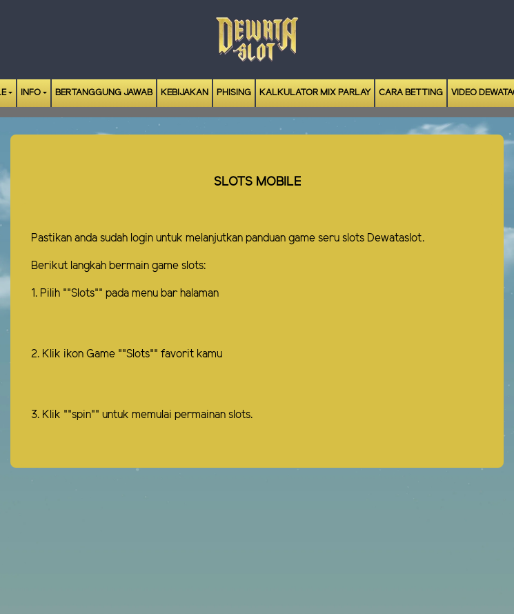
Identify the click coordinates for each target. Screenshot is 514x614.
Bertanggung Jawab (103, 93)
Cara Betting (411, 93)
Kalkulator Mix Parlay (314, 93)
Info (31, 93)
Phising (234, 93)
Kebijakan (184, 93)
